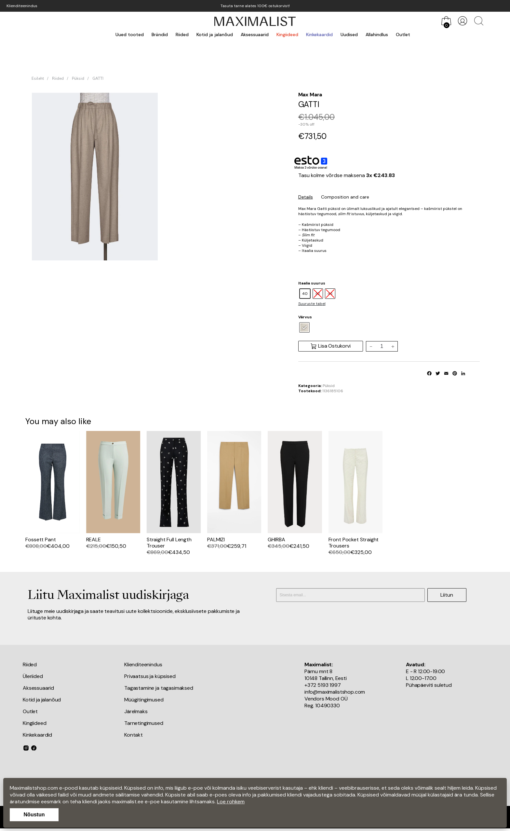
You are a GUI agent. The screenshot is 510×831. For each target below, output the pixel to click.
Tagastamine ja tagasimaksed (158, 688)
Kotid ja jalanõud (214, 34)
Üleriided (33, 676)
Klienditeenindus (22, 5)
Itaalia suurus (311, 283)
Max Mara (310, 94)
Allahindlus (377, 34)
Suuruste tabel (312, 303)
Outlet (403, 34)
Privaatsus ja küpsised (149, 676)
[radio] (305, 293)
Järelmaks (136, 711)
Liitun (446, 594)
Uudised (349, 34)
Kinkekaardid (319, 34)
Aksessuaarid (255, 34)
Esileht (38, 78)
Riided (182, 34)
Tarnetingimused (143, 723)
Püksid (78, 78)
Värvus (305, 317)
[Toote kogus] (382, 346)
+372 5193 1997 (322, 685)
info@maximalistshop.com (334, 691)
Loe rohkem (231, 801)
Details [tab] (305, 197)
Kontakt (133, 734)
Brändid (160, 34)
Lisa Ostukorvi (331, 346)
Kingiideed (287, 34)
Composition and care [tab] (345, 197)
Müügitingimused (144, 699)
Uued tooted (129, 34)
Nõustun (34, 814)
